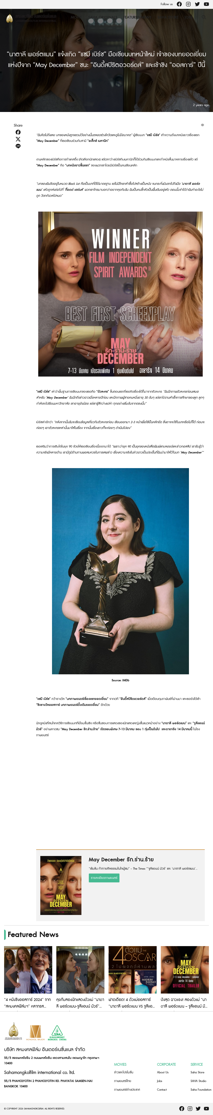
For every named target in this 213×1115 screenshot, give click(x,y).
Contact (162, 1089)
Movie (76, 17)
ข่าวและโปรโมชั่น (123, 1072)
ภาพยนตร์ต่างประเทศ (127, 1089)
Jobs (188, 17)
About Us (163, 1072)
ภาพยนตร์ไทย (122, 1081)
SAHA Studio (198, 1081)
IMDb (125, 680)
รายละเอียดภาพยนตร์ (104, 878)
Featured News (137, 17)
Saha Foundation (201, 1089)
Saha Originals (102, 17)
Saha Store (167, 17)
